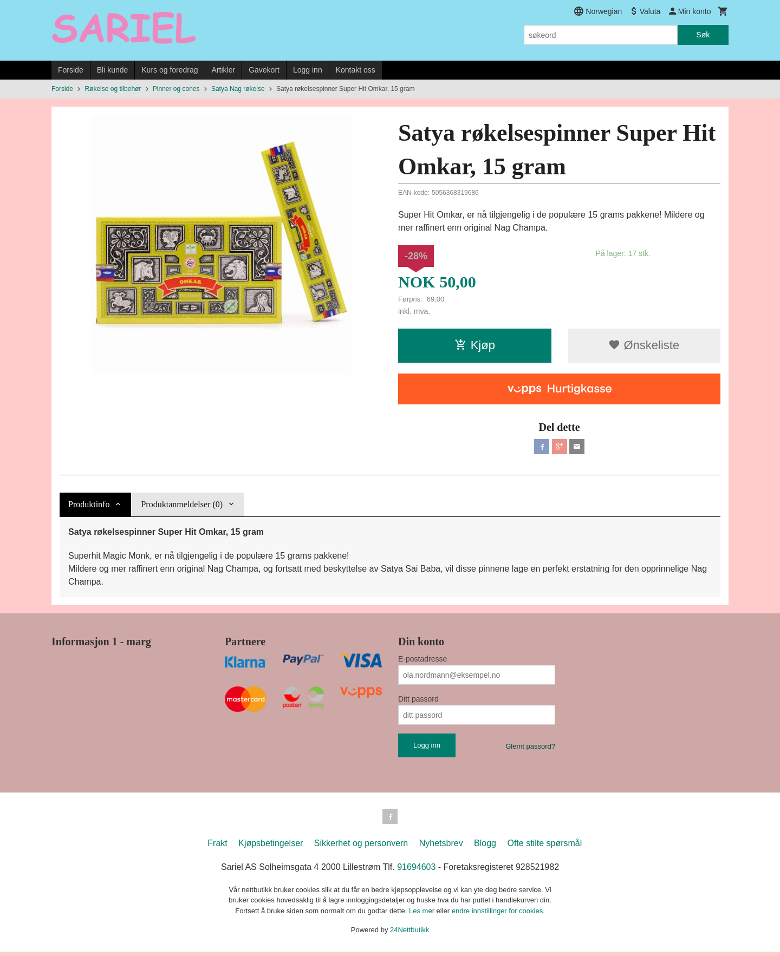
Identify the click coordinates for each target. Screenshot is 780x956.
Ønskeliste (643, 345)
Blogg (485, 847)
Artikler (224, 70)
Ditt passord (418, 701)
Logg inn (307, 70)
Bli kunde (112, 70)
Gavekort (264, 70)
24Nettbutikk (409, 934)
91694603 (416, 871)
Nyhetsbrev (441, 847)
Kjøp (474, 345)
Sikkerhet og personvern (361, 847)
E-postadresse (422, 661)
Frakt (217, 847)
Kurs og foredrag (169, 70)
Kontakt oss (355, 70)
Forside (70, 70)
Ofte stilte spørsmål (544, 847)
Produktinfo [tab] (88, 506)
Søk (703, 34)
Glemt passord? (530, 748)
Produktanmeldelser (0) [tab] (182, 506)
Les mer (423, 915)
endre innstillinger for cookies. (498, 915)
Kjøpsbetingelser (270, 847)
